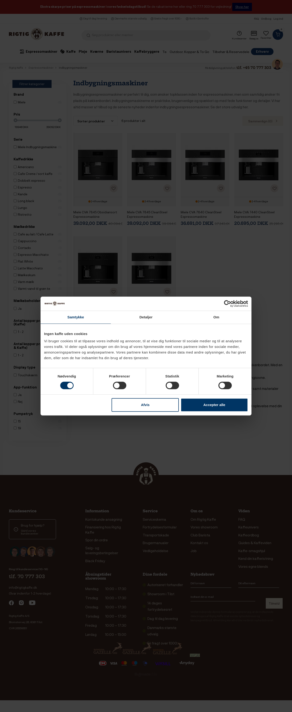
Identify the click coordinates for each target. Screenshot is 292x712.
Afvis (145, 405)
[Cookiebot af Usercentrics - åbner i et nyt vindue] (227, 303)
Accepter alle (214, 405)
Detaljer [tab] (146, 317)
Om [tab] (216, 317)
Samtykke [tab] (75, 317)
